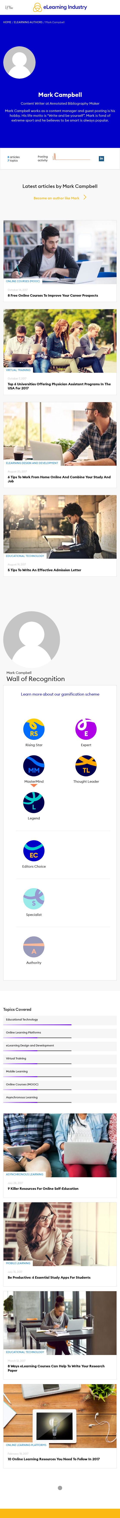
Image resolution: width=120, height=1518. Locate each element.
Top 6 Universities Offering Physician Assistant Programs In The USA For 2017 (59, 386)
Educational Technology (25, 556)
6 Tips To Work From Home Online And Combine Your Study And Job (59, 479)
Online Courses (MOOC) (23, 281)
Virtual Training (18, 370)
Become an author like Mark (56, 198)
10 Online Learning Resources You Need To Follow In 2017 (54, 1459)
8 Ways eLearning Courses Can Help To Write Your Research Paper (56, 1368)
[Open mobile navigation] (8, 7)
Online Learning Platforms (26, 1445)
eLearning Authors (28, 22)
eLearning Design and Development (32, 463)
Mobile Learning (18, 1263)
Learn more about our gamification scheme (60, 694)
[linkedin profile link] (101, 158)
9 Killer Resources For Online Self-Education (43, 1189)
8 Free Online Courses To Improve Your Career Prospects (53, 295)
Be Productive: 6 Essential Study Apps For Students (49, 1277)
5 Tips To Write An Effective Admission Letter (44, 570)
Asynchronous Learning (24, 1174)
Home (7, 22)
